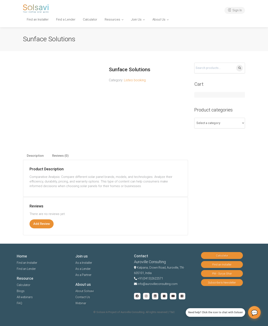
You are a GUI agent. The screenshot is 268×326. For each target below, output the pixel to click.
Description (35, 156)
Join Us (136, 19)
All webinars (25, 297)
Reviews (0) (60, 156)
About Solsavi (84, 291)
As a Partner (83, 275)
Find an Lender (26, 268)
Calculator (90, 19)
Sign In (235, 10)
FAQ (19, 303)
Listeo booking (135, 80)
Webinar (80, 303)
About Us (158, 19)
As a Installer (83, 262)
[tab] (35, 156)
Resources (112, 19)
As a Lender (83, 268)
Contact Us (82, 297)
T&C (172, 312)
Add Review (41, 224)
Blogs (20, 291)
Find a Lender (65, 19)
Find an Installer (38, 19)
